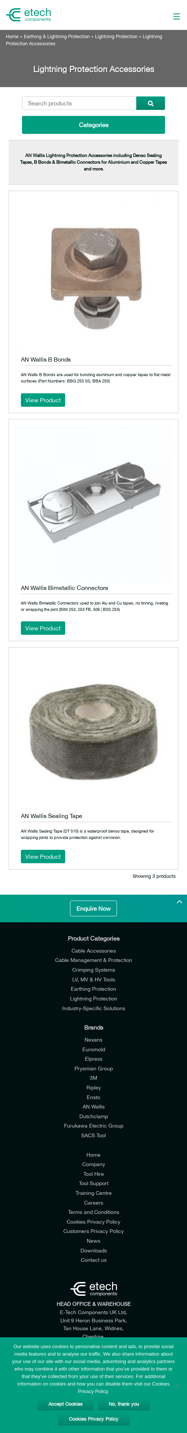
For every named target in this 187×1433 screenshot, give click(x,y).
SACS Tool (93, 1135)
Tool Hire (93, 1174)
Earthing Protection (93, 988)
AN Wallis (94, 1106)
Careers (93, 1202)
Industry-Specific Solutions (93, 1008)
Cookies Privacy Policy (93, 1221)
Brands (93, 1027)
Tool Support (93, 1183)
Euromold (93, 1049)
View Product (43, 400)
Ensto (93, 1097)
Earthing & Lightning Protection (57, 36)
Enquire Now (93, 908)
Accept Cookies (65, 1404)
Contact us (94, 1260)
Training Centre (94, 1193)
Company (93, 1164)
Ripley (93, 1087)
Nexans (93, 1039)
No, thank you (124, 1404)
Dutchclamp (93, 1116)
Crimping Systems (93, 969)
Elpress (93, 1058)
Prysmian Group (94, 1068)
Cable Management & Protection (93, 960)
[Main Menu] (163, 15)
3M (93, 1077)
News (93, 1240)
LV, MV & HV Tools (93, 979)
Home (12, 36)
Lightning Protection (116, 36)
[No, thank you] (177, 1385)
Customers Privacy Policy (93, 1231)
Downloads (93, 1250)
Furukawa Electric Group (93, 1125)
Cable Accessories (94, 950)
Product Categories (94, 938)
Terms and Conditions (93, 1212)
